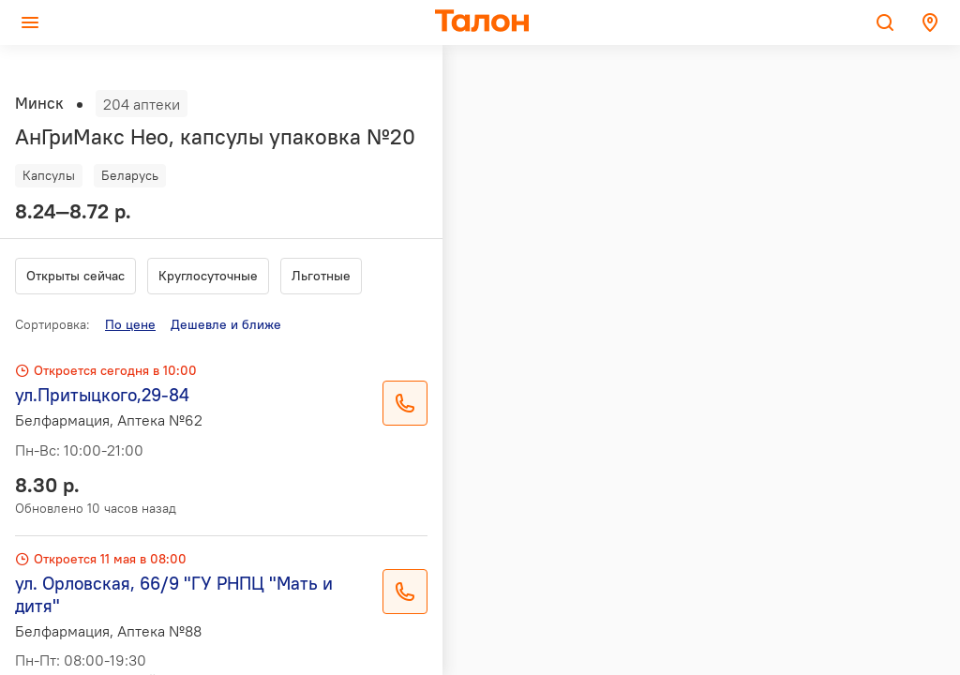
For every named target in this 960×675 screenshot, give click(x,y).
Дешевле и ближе (226, 324)
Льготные (321, 275)
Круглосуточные (208, 275)
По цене (130, 324)
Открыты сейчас (75, 275)
